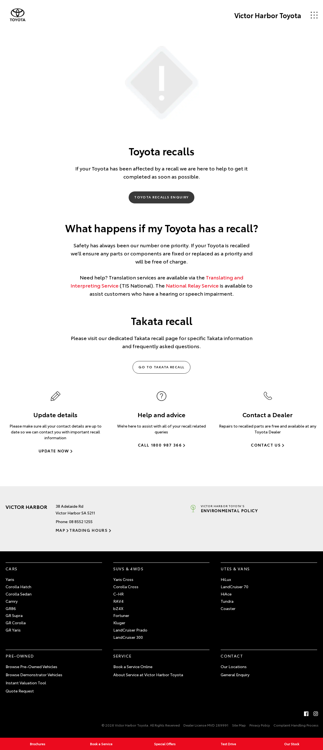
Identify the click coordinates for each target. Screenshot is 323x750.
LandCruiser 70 (234, 586)
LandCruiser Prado (130, 630)
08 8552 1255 (81, 521)
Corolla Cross (125, 586)
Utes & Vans (235, 568)
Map (60, 530)
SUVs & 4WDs (128, 568)
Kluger (119, 622)
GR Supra (14, 615)
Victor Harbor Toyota (267, 15)
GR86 (11, 608)
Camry (12, 601)
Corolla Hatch (18, 586)
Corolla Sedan (19, 594)
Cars (12, 568)
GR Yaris (13, 630)
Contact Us (266, 445)
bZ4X (118, 608)
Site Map (239, 725)
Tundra (227, 601)
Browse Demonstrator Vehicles (34, 674)
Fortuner (121, 615)
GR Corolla (16, 622)
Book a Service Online (132, 666)
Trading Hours (88, 530)
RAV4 (118, 601)
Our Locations (234, 666)
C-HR (118, 594)
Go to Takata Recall (161, 366)
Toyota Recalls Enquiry (161, 196)
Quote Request (20, 691)
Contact (232, 656)
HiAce (226, 594)
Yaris (10, 579)
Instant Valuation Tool (26, 682)
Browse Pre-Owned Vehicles (31, 666)
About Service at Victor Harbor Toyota (148, 674)
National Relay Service (192, 285)
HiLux (226, 579)
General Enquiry (235, 674)
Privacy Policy (259, 725)
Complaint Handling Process (296, 725)
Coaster (228, 608)
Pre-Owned (20, 656)
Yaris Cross (123, 579)
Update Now (54, 451)
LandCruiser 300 (128, 637)
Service (122, 656)
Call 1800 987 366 (160, 445)
